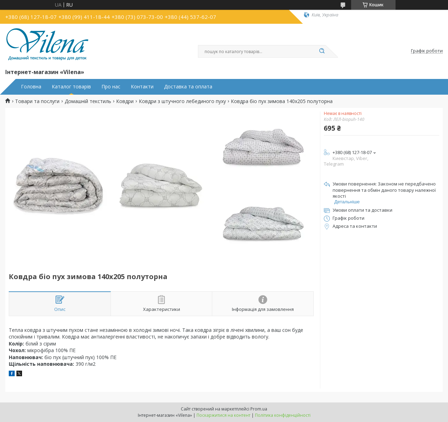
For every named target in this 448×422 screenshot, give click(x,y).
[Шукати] (322, 51)
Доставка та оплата (188, 86)
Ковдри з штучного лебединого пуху (182, 101)
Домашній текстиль (88, 101)
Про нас (110, 86)
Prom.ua (258, 409)
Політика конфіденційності (283, 415)
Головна (31, 86)
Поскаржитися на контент (223, 415)
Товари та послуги (37, 101)
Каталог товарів (71, 86)
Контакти (142, 86)
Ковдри (125, 101)
